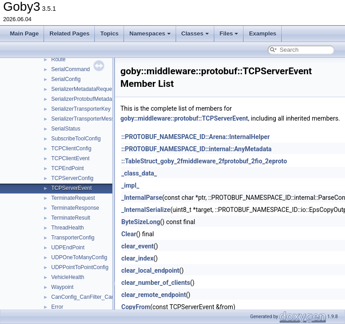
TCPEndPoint (67, 168)
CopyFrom (135, 306)
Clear (128, 234)
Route (58, 59)
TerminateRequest (73, 198)
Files (229, 33)
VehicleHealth (67, 277)
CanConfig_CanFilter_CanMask (89, 297)
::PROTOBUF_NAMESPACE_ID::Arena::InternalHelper (195, 136)
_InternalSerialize (145, 209)
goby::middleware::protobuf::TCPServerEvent (184, 118)
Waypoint (62, 287)
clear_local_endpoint (150, 270)
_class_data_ (139, 173)
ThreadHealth (67, 228)
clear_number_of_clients (155, 282)
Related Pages (69, 33)
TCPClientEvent (70, 158)
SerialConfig (65, 79)
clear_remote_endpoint (153, 294)
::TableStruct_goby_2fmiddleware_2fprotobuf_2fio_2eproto (204, 161)
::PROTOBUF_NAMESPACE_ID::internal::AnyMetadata (196, 149)
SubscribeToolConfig (76, 138)
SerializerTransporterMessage (87, 119)
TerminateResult (70, 218)
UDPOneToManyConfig (79, 257)
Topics (109, 33)
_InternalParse (141, 197)
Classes (195, 33)
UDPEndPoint (67, 247)
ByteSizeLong (140, 221)
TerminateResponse (75, 208)
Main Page (24, 33)
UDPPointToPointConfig (79, 267)
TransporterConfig (72, 237)
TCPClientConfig (71, 148)
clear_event (137, 246)
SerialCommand (70, 69)
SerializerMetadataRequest (83, 89)
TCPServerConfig (72, 178)
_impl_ (130, 185)
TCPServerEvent (71, 188)
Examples (262, 33)
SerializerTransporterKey (81, 109)
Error (57, 307)
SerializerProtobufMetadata (83, 99)
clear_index (137, 258)
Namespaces (150, 33)
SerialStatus (65, 129)
